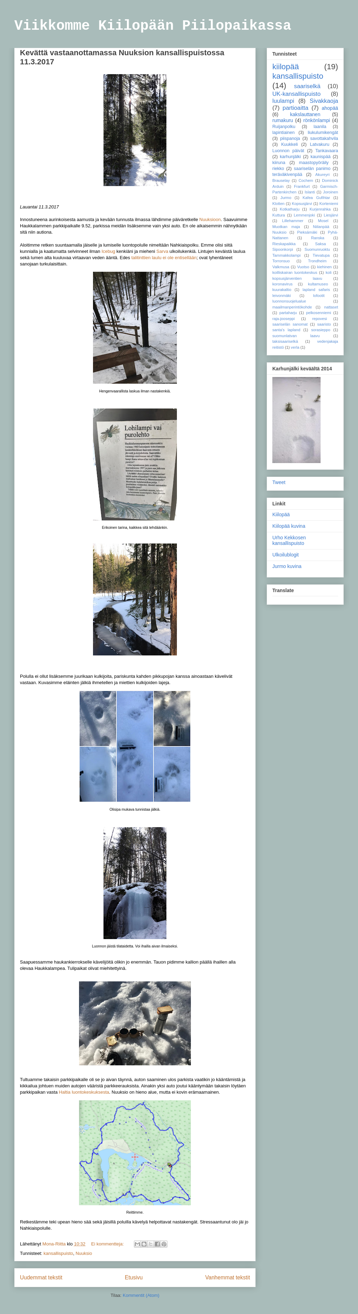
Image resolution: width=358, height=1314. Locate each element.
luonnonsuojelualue (289, 301)
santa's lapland (286, 330)
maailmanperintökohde (292, 307)
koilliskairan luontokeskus (294, 272)
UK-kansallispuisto (296, 94)
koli (328, 272)
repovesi (319, 319)
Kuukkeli (289, 144)
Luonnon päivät (288, 150)
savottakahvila (324, 138)
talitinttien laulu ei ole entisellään (163, 257)
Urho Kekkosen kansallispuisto (289, 540)
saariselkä (307, 86)
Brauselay (281, 180)
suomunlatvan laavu (296, 336)
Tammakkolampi (286, 255)
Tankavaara (326, 150)
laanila (320, 126)
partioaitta (295, 108)
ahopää (330, 108)
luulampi (283, 101)
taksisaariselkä (285, 341)
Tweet (278, 482)
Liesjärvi (331, 215)
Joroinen (330, 192)
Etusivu (134, 1277)
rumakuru (282, 120)
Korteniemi (329, 203)
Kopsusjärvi (302, 203)
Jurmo (285, 198)
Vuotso (303, 267)
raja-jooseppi (283, 319)
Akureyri (322, 174)
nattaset (331, 307)
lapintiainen (283, 132)
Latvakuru (319, 144)
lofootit (318, 295)
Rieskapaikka (284, 244)
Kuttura (278, 215)
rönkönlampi (316, 120)
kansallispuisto (58, 1253)
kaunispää (320, 156)
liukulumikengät (323, 132)
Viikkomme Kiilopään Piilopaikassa (152, 26)
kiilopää (285, 66)
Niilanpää (321, 227)
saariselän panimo (312, 168)
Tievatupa (321, 255)
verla (295, 347)
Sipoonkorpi (282, 249)
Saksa (320, 244)
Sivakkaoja (324, 101)
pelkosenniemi (318, 313)
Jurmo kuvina (286, 566)
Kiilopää (281, 514)
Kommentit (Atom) (141, 1295)
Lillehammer (292, 221)
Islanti (310, 192)
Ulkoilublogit (285, 554)
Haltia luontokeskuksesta (84, 1092)
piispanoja (290, 138)
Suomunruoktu (317, 249)
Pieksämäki (307, 232)
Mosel (323, 221)
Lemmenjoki (304, 215)
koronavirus (282, 284)
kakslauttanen (305, 114)
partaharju (288, 313)
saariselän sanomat (290, 324)
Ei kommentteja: (108, 1243)
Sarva (162, 251)
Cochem (306, 180)
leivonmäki (281, 295)
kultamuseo (318, 284)
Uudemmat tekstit (41, 1277)
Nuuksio (84, 1253)
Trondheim (317, 261)
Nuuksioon (210, 219)
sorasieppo (320, 330)
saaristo (324, 324)
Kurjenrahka (320, 209)
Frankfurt (302, 186)
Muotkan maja (286, 227)
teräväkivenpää (287, 174)
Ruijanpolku (283, 126)
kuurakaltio (281, 289)
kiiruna (278, 162)
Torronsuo (281, 261)
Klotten (278, 203)
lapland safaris (316, 289)
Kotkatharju (290, 209)
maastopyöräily (314, 162)
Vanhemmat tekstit (227, 1277)
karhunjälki (290, 156)
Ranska (317, 238)
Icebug (108, 251)
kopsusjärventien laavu (297, 278)
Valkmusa (280, 267)
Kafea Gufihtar (316, 198)
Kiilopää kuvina (288, 526)
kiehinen (324, 267)
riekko (278, 168)
